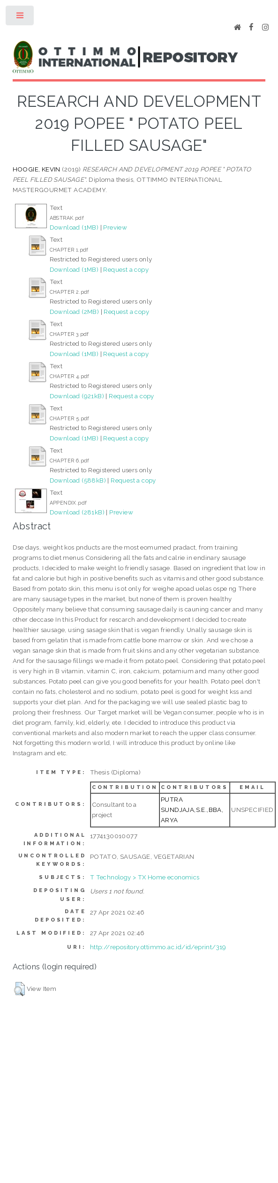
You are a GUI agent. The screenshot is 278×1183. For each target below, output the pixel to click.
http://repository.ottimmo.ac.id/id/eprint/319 (158, 947)
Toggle (20, 17)
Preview (115, 227)
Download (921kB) (77, 396)
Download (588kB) (78, 480)
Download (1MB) (74, 227)
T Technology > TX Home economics (145, 877)
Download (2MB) (74, 311)
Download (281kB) (77, 512)
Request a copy (126, 269)
